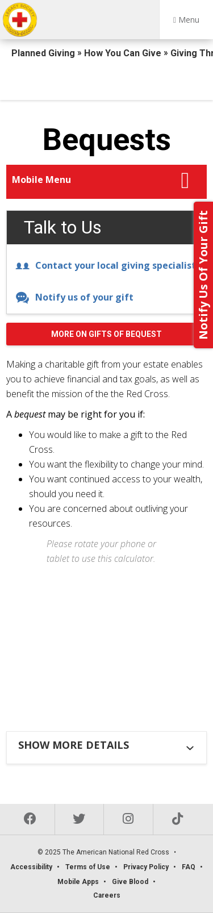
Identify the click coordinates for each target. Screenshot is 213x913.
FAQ (188, 867)
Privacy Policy (146, 867)
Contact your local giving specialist (105, 265)
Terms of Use (87, 867)
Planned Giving (44, 53)
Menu (186, 19)
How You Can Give (124, 53)
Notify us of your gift (74, 297)
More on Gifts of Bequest (106, 334)
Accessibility (31, 867)
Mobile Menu (41, 179)
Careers (106, 895)
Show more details (73, 745)
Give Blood (130, 882)
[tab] (108, 744)
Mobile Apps (78, 882)
